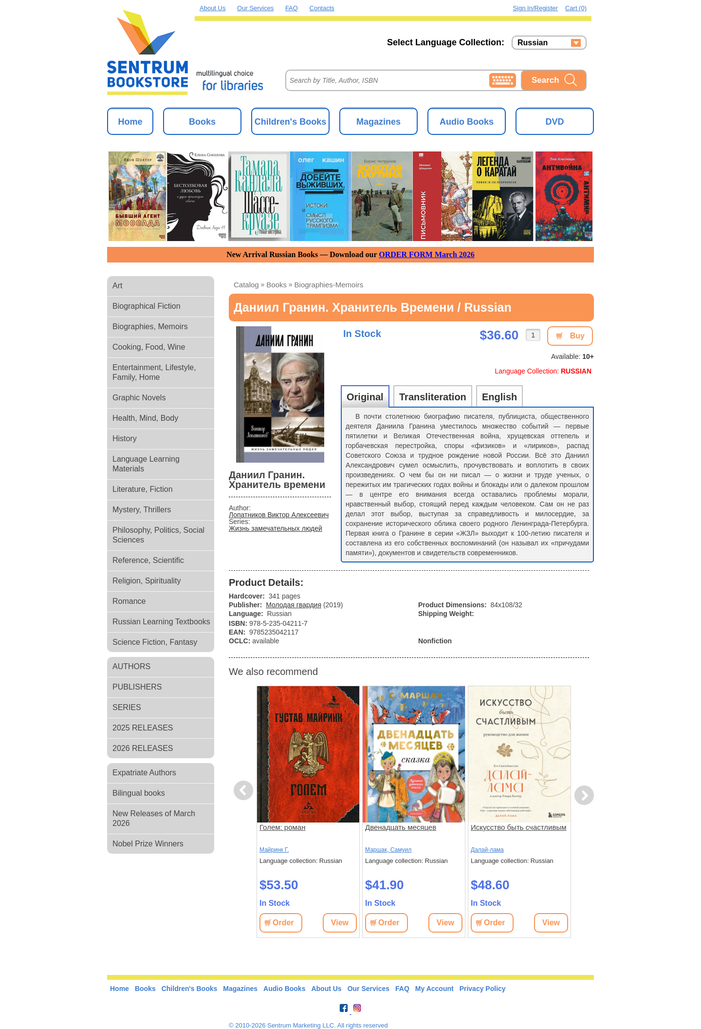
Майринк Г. (274, 849)
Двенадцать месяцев (400, 827)
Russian (532, 43)
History (124, 438)
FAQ (291, 8)
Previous (245, 790)
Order (283, 922)
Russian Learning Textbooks (161, 621)
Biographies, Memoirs (150, 326)
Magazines (378, 122)
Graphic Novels (139, 397)
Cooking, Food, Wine (148, 347)
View (340, 922)
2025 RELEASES (142, 728)
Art (117, 285)
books (276, 285)
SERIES (126, 707)
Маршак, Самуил (388, 849)
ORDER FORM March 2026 (427, 254)
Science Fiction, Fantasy (154, 642)
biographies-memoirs (329, 285)
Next (583, 795)
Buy (577, 336)
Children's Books (290, 122)
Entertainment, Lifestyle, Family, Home (154, 372)
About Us (212, 8)
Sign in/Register (535, 8)
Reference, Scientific (148, 560)
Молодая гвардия (293, 605)
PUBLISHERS (137, 687)
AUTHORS (131, 666)
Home (130, 122)
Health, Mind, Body (145, 418)
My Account (434, 988)
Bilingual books (138, 793)
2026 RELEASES (142, 748)
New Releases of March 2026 (153, 818)
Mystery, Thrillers (141, 509)
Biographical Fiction (146, 306)
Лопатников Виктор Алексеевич (279, 515)
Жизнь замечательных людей (275, 528)
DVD (554, 122)
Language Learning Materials (146, 464)
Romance (129, 601)
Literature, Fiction (142, 489)
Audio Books (467, 122)
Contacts (322, 8)
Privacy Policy (483, 988)
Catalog (246, 285)
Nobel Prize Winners (148, 844)
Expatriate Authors (144, 772)
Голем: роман (282, 827)
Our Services (255, 8)
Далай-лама (487, 849)
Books (202, 122)
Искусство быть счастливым (518, 827)
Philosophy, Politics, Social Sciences (158, 535)
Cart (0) (576, 8)
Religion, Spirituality (146, 581)
